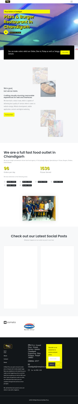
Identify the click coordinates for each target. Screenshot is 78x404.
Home (5, 362)
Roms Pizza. (46, 400)
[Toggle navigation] (71, 1)
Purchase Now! (9, 114)
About (5, 356)
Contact (6, 359)
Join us (52, 364)
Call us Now (65, 52)
